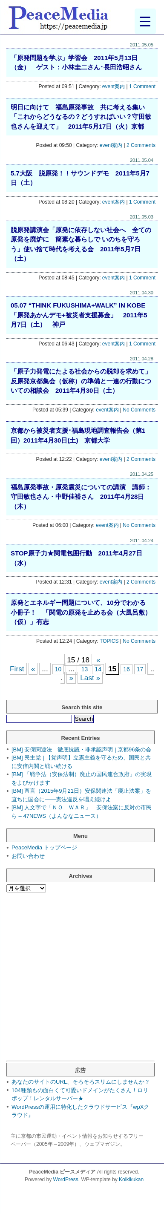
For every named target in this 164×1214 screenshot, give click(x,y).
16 (126, 669)
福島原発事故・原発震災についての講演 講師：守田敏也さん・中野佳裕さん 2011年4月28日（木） (81, 496)
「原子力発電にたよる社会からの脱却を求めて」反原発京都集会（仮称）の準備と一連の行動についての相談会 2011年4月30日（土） (81, 381)
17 (140, 669)
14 (98, 669)
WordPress (65, 1179)
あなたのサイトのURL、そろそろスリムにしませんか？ (81, 1082)
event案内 (113, 86)
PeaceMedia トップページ (44, 847)
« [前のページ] (33, 669)
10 (58, 669)
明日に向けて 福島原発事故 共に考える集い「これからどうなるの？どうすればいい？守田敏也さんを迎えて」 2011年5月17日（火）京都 (81, 117)
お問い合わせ (28, 856)
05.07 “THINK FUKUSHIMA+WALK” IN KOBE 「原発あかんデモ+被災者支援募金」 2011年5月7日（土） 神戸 (81, 315)
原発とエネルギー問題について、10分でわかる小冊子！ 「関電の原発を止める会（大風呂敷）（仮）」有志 (81, 612)
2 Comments (141, 145)
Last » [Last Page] (90, 677)
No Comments (139, 410)
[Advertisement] (80, 981)
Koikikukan (131, 1179)
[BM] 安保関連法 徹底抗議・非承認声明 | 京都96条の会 (81, 749)
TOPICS (109, 641)
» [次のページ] (71, 677)
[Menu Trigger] (145, 21)
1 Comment (142, 86)
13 (84, 669)
